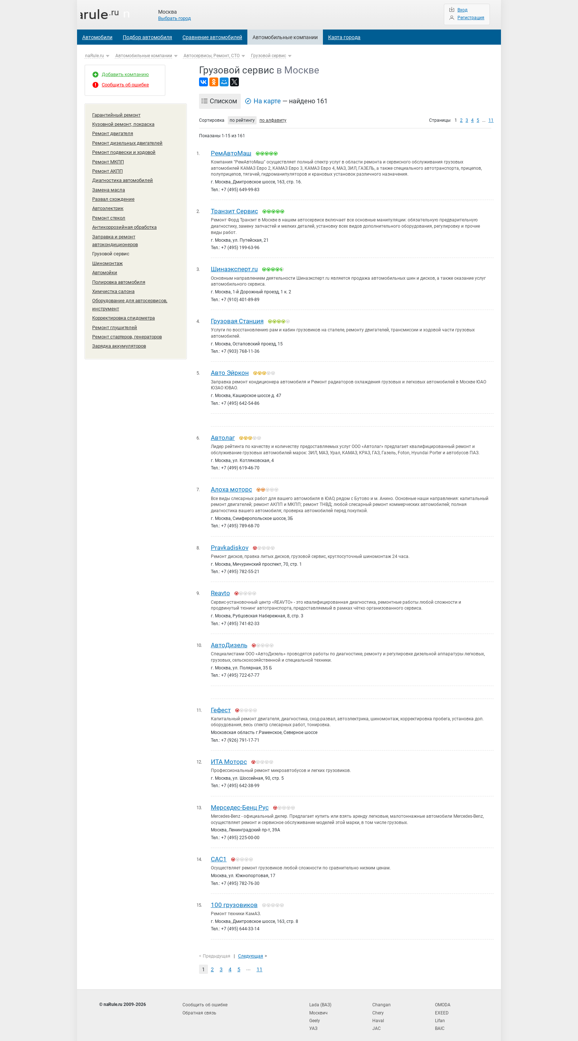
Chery (378, 1007)
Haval (378, 1014)
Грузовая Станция (237, 320)
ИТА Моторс (229, 758)
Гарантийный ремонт (116, 114)
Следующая (250, 951)
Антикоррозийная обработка (124, 222)
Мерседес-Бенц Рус (240, 804)
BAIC (440, 1022)
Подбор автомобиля (147, 37)
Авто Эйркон (230, 371)
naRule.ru (94, 55)
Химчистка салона (113, 284)
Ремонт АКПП (107, 168)
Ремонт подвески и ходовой (124, 150)
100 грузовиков (234, 900)
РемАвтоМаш (231, 153)
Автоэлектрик (107, 204)
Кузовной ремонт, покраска (123, 123)
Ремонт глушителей (114, 318)
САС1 (219, 855)
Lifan (440, 1014)
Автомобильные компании (285, 37)
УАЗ (313, 1022)
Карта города (344, 37)
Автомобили (97, 37)
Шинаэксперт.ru (234, 268)
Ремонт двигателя (112, 132)
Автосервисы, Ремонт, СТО (212, 55)
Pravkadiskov (229, 545)
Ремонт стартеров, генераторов (127, 327)
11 (491, 120)
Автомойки (104, 266)
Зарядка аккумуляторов (119, 336)
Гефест (221, 707)
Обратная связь (199, 1007)
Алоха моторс (231, 488)
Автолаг (223, 436)
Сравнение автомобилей (212, 37)
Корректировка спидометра (123, 309)
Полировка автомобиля (118, 275)
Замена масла (108, 186)
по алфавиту (273, 120)
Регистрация (470, 17)
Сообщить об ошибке (125, 84)
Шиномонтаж (107, 257)
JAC (376, 1022)
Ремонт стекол (108, 213)
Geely (314, 1014)
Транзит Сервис (234, 210)
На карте (267, 101)
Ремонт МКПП (108, 159)
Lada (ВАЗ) (320, 999)
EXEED (442, 1007)
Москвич (318, 1007)
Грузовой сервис (268, 55)
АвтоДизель (229, 642)
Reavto (220, 590)
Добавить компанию (125, 74)
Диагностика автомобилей (122, 177)
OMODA (442, 999)
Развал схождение (113, 195)
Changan (381, 999)
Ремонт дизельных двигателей (127, 141)
